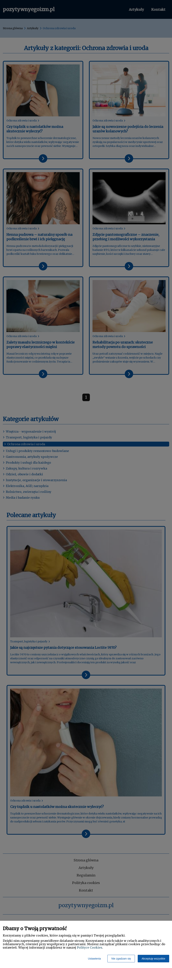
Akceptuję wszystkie (153, 958)
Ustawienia (94, 958)
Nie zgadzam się (121, 958)
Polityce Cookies (89, 947)
